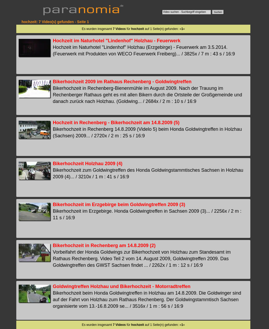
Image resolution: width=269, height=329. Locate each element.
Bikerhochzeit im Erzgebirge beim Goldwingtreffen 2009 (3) (119, 204)
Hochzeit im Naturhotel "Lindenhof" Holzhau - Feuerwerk (116, 40)
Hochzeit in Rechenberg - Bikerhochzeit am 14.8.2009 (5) (116, 122)
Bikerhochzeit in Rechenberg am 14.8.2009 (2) (104, 245)
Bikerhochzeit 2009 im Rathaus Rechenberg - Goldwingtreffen (122, 81)
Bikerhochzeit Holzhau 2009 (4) (87, 163)
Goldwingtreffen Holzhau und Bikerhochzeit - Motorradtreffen (121, 286)
